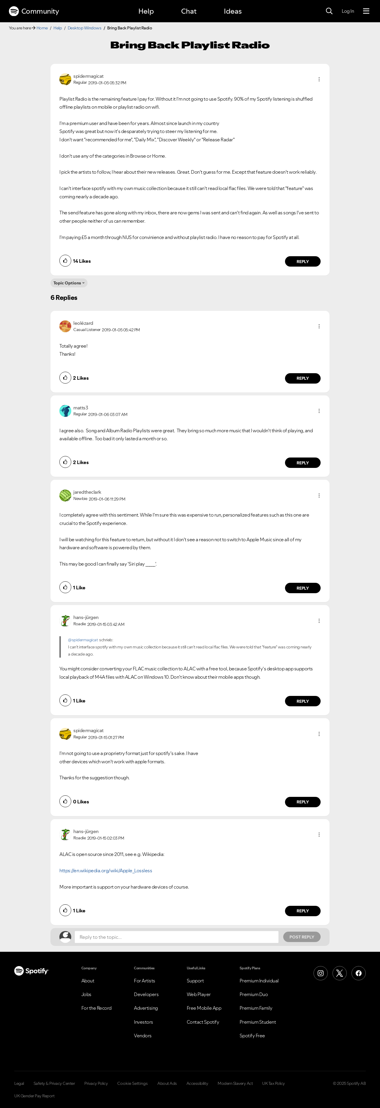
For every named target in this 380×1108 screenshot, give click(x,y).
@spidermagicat (83, 640)
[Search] (329, 11)
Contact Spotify (203, 1022)
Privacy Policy (96, 1083)
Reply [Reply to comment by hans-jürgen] (303, 701)
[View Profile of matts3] (80, 407)
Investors (143, 1022)
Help (146, 11)
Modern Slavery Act (235, 1083)
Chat (189, 11)
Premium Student (258, 1022)
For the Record (96, 1008)
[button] (319, 79)
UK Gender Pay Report (34, 1095)
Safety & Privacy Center (54, 1083)
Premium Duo (254, 994)
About (87, 980)
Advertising (146, 1008)
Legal (19, 1083)
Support (195, 980)
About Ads (167, 1083)
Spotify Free (252, 1035)
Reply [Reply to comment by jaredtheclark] (303, 588)
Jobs (86, 994)
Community (34, 11)
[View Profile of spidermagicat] (88, 76)
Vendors (143, 1035)
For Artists (144, 980)
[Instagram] (321, 973)
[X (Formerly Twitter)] (339, 973)
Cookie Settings (132, 1083)
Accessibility (197, 1083)
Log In (348, 11)
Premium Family (256, 1008)
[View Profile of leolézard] (83, 323)
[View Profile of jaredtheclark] (87, 492)
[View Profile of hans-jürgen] (86, 617)
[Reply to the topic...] (176, 937)
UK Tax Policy (273, 1083)
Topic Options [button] (67, 283)
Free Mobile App (204, 1008)
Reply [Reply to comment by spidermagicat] (303, 262)
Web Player (199, 994)
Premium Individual (259, 980)
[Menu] (366, 11)
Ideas (233, 11)
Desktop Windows (85, 28)
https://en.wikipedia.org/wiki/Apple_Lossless (105, 870)
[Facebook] (359, 973)
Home (42, 28)
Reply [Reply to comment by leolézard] (303, 378)
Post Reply (301, 937)
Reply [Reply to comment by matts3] (303, 463)
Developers (146, 994)
